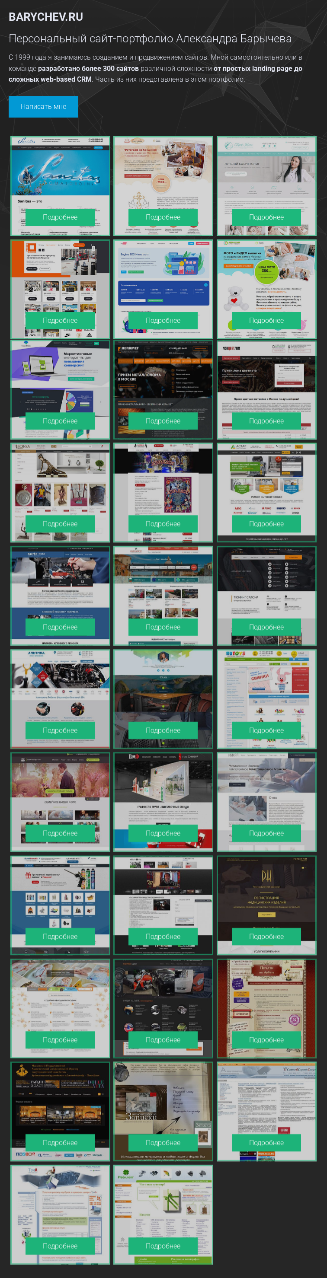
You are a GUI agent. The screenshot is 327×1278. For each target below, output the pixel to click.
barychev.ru (46, 16)
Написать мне (43, 106)
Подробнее (60, 217)
